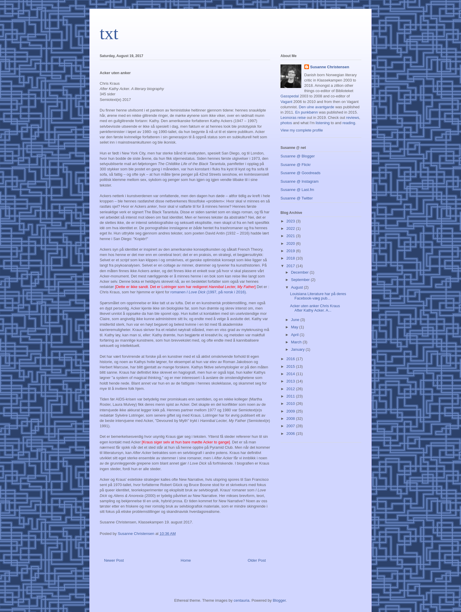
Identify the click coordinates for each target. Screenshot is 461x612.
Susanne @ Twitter (296, 198)
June (295, 319)
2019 (291, 251)
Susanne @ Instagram (299, 181)
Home (186, 560)
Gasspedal (289, 96)
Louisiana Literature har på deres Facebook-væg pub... (318, 296)
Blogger (279, 600)
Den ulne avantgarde (316, 107)
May (295, 327)
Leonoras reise (293, 117)
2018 (291, 258)
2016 (291, 359)
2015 (291, 366)
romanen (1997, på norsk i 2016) (208, 292)
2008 (291, 418)
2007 (291, 426)
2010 (291, 403)
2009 (291, 411)
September (301, 279)
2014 (291, 374)
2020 (291, 243)
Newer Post (114, 560)
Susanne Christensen (329, 67)
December (300, 272)
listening (323, 123)
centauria (241, 600)
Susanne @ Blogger (297, 156)
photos (286, 123)
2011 (291, 396)
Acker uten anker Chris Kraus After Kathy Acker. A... (315, 308)
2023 (291, 221)
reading (349, 123)
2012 (291, 389)
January (298, 349)
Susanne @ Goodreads (300, 173)
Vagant (286, 101)
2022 (291, 228)
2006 (291, 433)
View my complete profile (301, 130)
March (297, 342)
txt (109, 33)
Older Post (257, 560)
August (297, 287)
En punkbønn (306, 112)
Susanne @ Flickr (295, 164)
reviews (352, 117)
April (295, 334)
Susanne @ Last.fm (297, 189)
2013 (291, 381)
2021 (291, 236)
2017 (291, 266)
